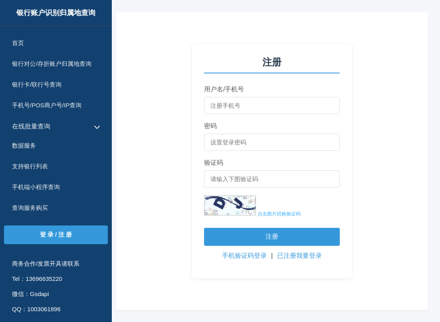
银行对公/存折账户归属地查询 (51, 63)
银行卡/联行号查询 (36, 84)
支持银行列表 (30, 166)
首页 (18, 43)
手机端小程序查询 (36, 187)
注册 (272, 236)
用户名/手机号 (224, 89)
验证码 (213, 162)
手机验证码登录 (245, 255)
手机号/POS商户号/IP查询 (46, 105)
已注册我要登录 (299, 255)
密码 (210, 125)
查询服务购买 (30, 207)
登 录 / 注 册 (56, 234)
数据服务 (24, 145)
